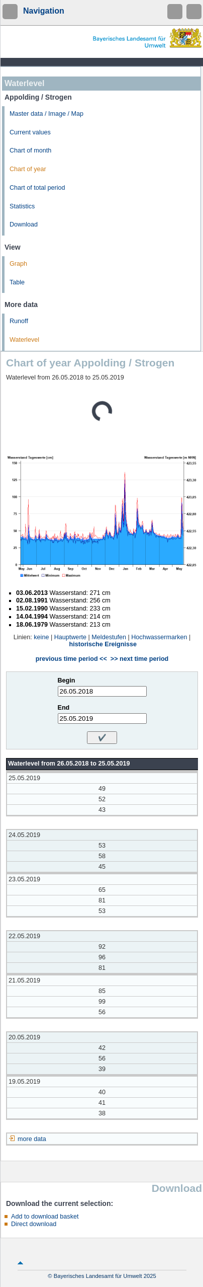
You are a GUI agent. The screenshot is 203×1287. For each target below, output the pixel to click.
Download (24, 224)
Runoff (19, 321)
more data (32, 1139)
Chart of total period (37, 187)
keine (41, 637)
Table (17, 282)
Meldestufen (108, 637)
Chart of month (30, 150)
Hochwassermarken (159, 637)
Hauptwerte (70, 637)
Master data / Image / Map (46, 113)
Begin (66, 680)
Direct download (33, 1224)
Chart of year (28, 169)
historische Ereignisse (103, 644)
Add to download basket (44, 1216)
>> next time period (139, 658)
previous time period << (71, 658)
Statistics (22, 206)
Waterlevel (24, 339)
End (64, 707)
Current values (30, 132)
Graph (18, 263)
